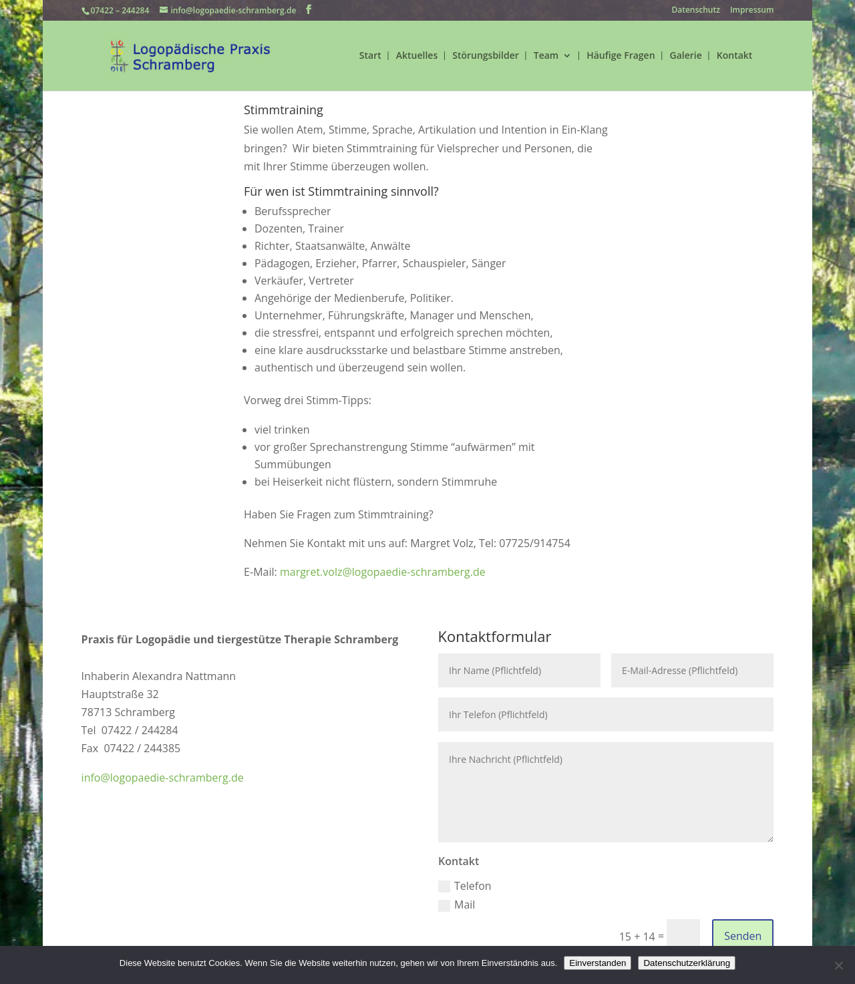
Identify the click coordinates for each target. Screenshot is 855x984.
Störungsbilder (485, 56)
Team (546, 56)
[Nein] (838, 965)
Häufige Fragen (620, 56)
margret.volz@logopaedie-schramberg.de (383, 571)
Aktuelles (417, 56)
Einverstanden (597, 963)
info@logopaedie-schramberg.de (162, 777)
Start (370, 56)
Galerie (686, 56)
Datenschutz (695, 10)
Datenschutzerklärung (686, 963)
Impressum (752, 10)
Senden (742, 936)
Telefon (465, 885)
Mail (456, 904)
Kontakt (735, 56)
